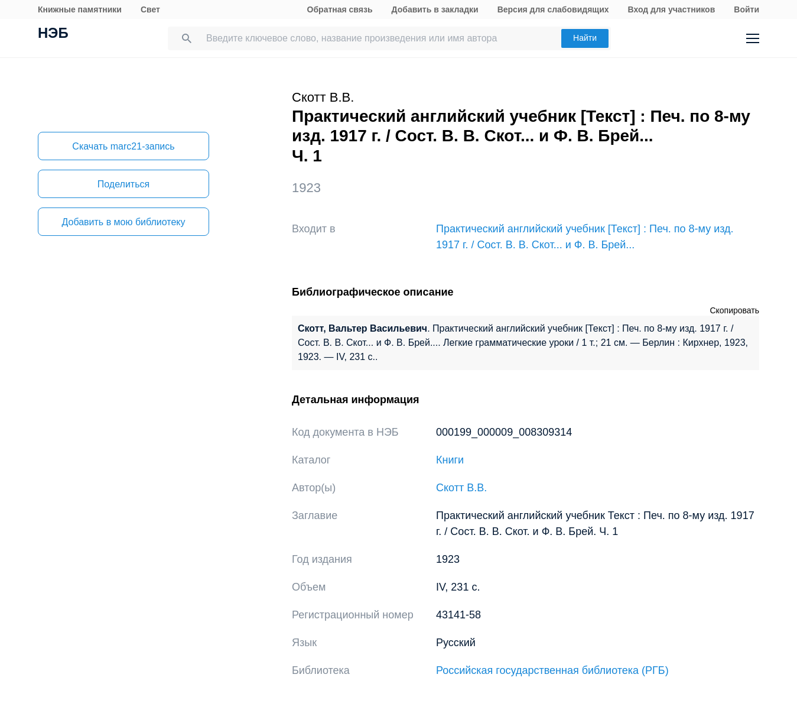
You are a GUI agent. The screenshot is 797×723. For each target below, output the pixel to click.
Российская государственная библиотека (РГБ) (552, 670)
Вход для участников (671, 9)
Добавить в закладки (435, 9)
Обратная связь (340, 9)
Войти (746, 9)
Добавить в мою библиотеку (123, 222)
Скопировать (734, 310)
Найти (585, 38)
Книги (450, 460)
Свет (150, 9)
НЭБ (53, 34)
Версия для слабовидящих (553, 9)
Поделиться (123, 184)
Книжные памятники (80, 9)
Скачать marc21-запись (123, 146)
